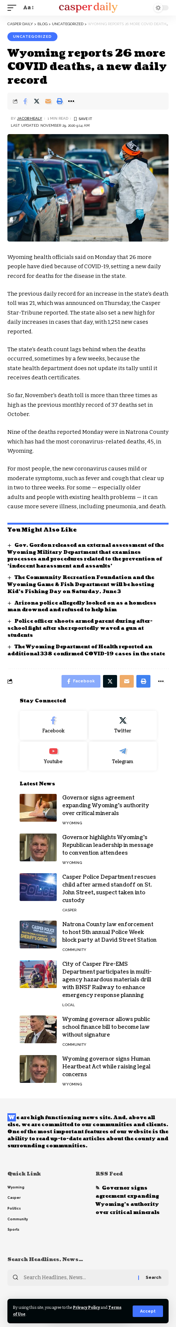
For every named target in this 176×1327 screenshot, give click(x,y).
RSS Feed (109, 1174)
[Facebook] (53, 725)
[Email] (48, 101)
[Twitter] (123, 725)
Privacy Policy (86, 1307)
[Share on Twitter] (36, 101)
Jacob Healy (29, 118)
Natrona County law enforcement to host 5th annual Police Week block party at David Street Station (109, 932)
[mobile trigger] (13, 8)
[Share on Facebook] (25, 101)
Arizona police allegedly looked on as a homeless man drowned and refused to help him (81, 606)
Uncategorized (32, 36)
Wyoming (72, 823)
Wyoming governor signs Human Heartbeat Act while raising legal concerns (106, 1066)
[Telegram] (123, 756)
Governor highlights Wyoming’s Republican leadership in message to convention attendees (107, 845)
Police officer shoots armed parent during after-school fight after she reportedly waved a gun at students (80, 628)
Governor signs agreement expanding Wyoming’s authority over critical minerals (105, 805)
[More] (71, 101)
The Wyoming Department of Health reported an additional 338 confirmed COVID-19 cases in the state (86, 650)
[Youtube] (53, 756)
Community (74, 950)
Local (68, 1005)
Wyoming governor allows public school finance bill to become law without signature (106, 1027)
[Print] (59, 101)
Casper (69, 910)
